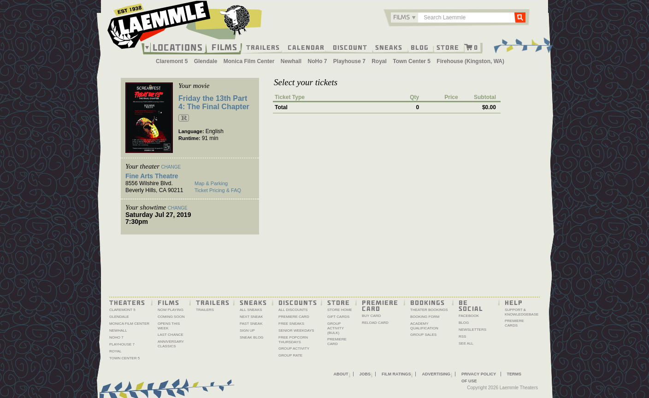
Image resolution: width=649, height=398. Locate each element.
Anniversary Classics (171, 343)
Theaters (127, 302)
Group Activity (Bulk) (335, 328)
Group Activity (293, 348)
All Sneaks (251, 310)
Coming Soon (171, 317)
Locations (178, 47)
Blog (420, 47)
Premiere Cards (514, 323)
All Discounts (292, 310)
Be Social (471, 305)
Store (448, 47)
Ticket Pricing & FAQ (218, 190)
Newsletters (472, 330)
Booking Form (424, 317)
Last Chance (170, 335)
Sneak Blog (252, 337)
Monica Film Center (249, 61)
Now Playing (170, 310)
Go (520, 17)
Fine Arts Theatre (151, 176)
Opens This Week (169, 326)
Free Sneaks (291, 324)
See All (466, 343)
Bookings (427, 302)
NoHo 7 (317, 61)
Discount (350, 47)
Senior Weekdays (296, 330)
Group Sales (423, 335)
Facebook (469, 316)
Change (171, 167)
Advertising (436, 374)
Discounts (297, 302)
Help (514, 302)
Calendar (306, 47)
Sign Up (247, 330)
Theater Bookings (429, 310)
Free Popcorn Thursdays (293, 339)
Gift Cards (338, 317)
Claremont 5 (172, 61)
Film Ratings (396, 374)
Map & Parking (211, 183)
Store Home (339, 310)
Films (224, 46)
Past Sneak (251, 324)
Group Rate (290, 355)
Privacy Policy (478, 374)
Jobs (365, 374)
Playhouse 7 (349, 61)
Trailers (263, 47)
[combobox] (404, 17)
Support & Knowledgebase (521, 312)
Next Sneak (251, 317)
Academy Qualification (424, 326)
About (341, 374)
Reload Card (375, 323)
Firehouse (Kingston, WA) (470, 61)
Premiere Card (293, 317)
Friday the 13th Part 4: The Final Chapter (213, 102)
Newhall (291, 61)
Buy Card (371, 316)
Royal (379, 61)
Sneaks (388, 47)
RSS (462, 336)
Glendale (206, 61)
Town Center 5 (412, 61)
